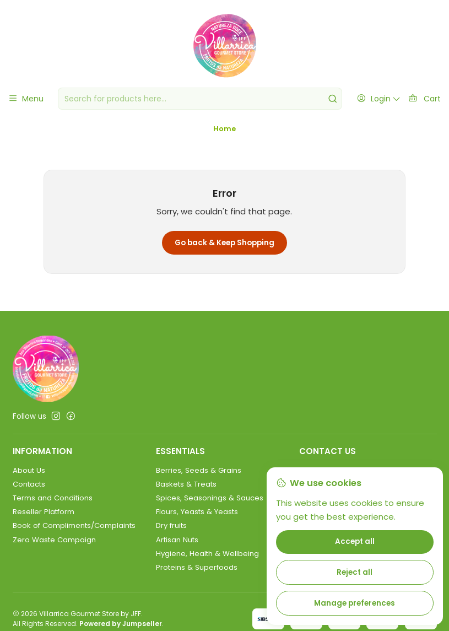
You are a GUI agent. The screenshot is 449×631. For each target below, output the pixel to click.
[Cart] (424, 98)
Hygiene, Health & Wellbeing (207, 563)
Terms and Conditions (53, 507)
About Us (29, 479)
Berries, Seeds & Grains (198, 479)
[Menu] (25, 98)
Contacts (29, 493)
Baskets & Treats (186, 493)
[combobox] (200, 99)
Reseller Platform (43, 521)
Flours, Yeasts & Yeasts (197, 521)
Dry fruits (171, 535)
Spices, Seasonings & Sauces (209, 507)
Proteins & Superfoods (196, 576)
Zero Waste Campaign (54, 549)
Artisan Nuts (177, 549)
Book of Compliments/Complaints (74, 535)
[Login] (378, 98)
